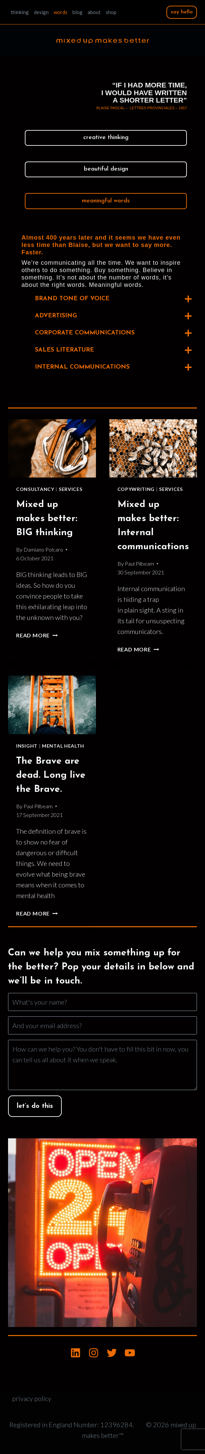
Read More (37, 635)
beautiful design (106, 169)
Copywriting (136, 489)
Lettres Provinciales (152, 108)
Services (71, 489)
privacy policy (31, 1398)
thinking (20, 12)
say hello (182, 12)
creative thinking (106, 137)
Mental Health (63, 746)
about (94, 12)
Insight (27, 746)
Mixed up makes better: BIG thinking (47, 519)
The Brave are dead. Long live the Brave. (51, 775)
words (60, 12)
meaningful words (106, 201)
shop (111, 12)
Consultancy (35, 489)
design (41, 12)
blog (77, 12)
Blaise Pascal (110, 108)
